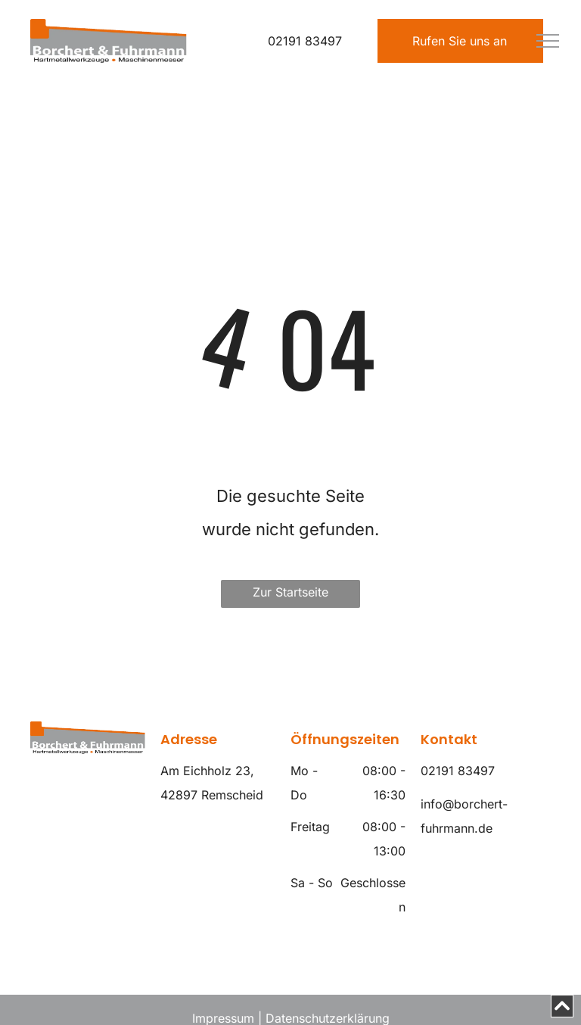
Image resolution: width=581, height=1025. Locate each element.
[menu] (547, 41)
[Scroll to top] (562, 1006)
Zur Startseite (290, 592)
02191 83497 (305, 40)
